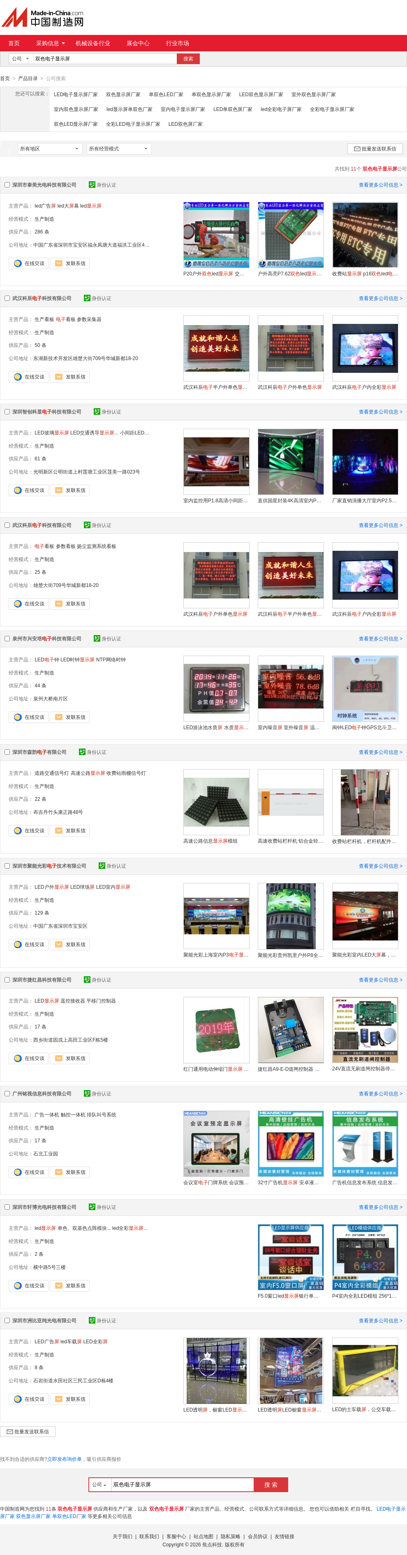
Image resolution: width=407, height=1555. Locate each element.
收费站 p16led (365, 273)
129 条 (42, 912)
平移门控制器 (101, 1000)
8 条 (39, 1367)
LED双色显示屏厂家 (261, 94)
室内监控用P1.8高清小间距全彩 (216, 500)
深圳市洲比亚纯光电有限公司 (44, 1320)
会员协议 (258, 1536)
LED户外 (52, 887)
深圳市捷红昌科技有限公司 (42, 979)
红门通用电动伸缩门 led (216, 1069)
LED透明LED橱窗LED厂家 (291, 1409)
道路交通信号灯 (52, 773)
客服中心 (176, 1536)
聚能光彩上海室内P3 (216, 954)
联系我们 (149, 1536)
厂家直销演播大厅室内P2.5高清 (365, 500)
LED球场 (82, 887)
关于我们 (122, 1536)
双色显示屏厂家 (123, 94)
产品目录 (28, 78)
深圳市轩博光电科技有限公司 (44, 1207)
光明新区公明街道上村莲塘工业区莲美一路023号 (86, 471)
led (91, 205)
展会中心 (138, 43)
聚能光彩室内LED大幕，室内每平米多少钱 (365, 954)
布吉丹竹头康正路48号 (58, 812)
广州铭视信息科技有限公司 (42, 1093)
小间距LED (139, 432)
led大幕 (68, 205)
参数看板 (66, 546)
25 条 (40, 572)
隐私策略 (230, 1536)
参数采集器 (89, 319)
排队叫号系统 (101, 1114)
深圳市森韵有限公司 (39, 752)
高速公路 (88, 773)
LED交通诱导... (94, 432)
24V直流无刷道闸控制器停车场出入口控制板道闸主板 (365, 1068)
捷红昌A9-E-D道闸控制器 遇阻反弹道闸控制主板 (291, 1069)
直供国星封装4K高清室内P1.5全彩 (291, 500)
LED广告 (47, 1341)
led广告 (45, 205)
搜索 (188, 59)
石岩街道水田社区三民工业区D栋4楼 (73, 1380)
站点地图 (203, 1536)
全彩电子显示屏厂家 (332, 109)
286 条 (42, 231)
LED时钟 (77, 659)
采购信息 (50, 43)
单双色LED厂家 (166, 94)
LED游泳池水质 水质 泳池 (216, 727)
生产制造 (44, 219)
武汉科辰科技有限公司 (42, 298)
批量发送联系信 (375, 148)
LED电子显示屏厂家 (76, 94)
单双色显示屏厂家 (211, 94)
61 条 (40, 458)
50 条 (40, 345)
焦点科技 (212, 1544)
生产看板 (44, 319)
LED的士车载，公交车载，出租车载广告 (365, 1409)
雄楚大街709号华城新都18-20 (66, 585)
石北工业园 (45, 1153)
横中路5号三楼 (49, 1267)
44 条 (40, 685)
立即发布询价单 (64, 1459)
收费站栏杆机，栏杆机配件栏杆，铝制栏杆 (365, 841)
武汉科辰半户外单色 (216, 387)
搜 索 (271, 1484)
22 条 (40, 799)
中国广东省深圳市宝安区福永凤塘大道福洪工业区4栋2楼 (95, 244)
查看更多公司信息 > (380, 184)
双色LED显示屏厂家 (76, 124)
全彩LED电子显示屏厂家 (133, 124)
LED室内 (113, 887)
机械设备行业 (93, 43)
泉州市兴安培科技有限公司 (46, 638)
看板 (66, 319)
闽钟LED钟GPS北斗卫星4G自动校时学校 (365, 727)
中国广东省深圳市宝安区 (60, 926)
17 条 (40, 1026)
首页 (14, 43)
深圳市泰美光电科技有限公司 (44, 184)
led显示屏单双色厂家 (129, 109)
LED (47, 1000)
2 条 (39, 1254)
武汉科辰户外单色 (290, 387)
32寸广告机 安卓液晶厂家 (291, 1182)
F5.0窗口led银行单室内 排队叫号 (291, 1296)
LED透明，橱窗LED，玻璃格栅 (216, 1409)
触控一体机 (73, 1114)
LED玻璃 (52, 432)
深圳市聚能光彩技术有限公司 (49, 866)
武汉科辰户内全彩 (364, 387)
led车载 (71, 1341)
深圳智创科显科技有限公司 (46, 411)
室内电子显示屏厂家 (183, 109)
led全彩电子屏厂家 (281, 109)
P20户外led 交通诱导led (216, 273)
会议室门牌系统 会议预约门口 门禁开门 (216, 1182)
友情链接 (284, 1536)
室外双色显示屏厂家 (313, 94)
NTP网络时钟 (111, 659)
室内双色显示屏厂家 (76, 109)
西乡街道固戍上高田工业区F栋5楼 (70, 1039)
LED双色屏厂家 (186, 124)
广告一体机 (47, 1114)
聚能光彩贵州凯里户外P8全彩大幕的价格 (291, 955)
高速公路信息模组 (210, 840)
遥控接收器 (72, 1000)
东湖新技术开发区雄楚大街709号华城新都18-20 (85, 358)
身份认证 (102, 184)
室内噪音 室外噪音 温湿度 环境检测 (291, 727)
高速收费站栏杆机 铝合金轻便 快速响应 (291, 840)
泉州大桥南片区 (50, 698)
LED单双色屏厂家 (232, 109)
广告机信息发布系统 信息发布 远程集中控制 (365, 1182)
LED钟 (47, 659)
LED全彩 (95, 1341)
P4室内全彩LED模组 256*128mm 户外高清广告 (365, 1296)
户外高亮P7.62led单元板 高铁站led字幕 (291, 273)
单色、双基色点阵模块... (84, 1228)
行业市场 (177, 43)
